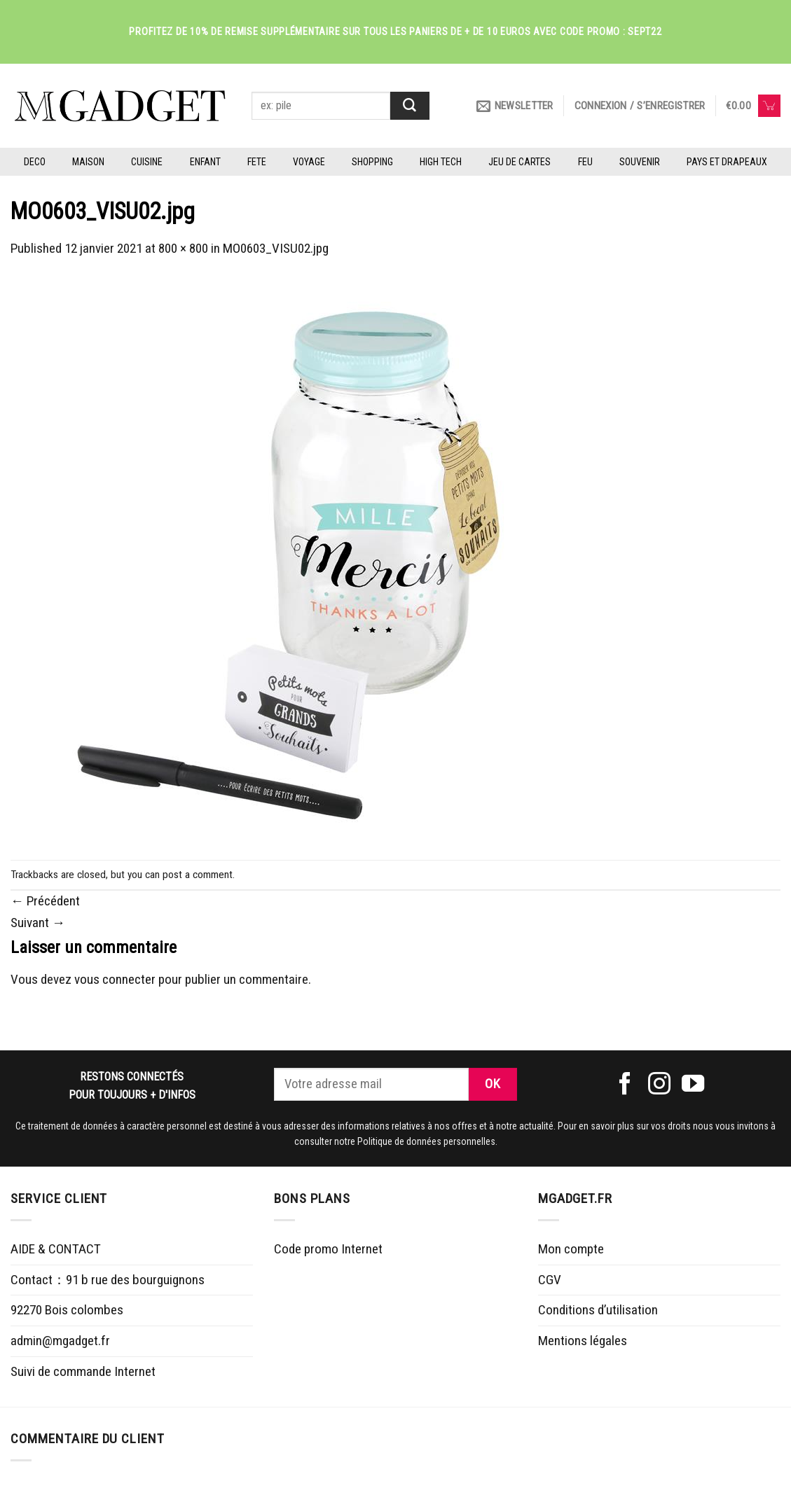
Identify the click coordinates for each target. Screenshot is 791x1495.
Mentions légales (582, 1341)
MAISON (88, 161)
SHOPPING (372, 161)
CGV (549, 1280)
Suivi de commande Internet (83, 1371)
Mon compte (571, 1249)
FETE (256, 161)
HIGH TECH (441, 161)
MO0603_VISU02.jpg (276, 248)
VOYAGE (309, 161)
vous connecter (115, 979)
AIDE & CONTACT (56, 1249)
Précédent (45, 901)
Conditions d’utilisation (598, 1310)
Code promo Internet (328, 1249)
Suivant (38, 923)
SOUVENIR (639, 161)
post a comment (198, 874)
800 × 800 (183, 248)
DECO (35, 161)
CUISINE (147, 161)
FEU (585, 161)
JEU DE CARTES (519, 161)
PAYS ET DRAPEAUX (727, 161)
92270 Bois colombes (67, 1310)
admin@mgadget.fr (60, 1341)
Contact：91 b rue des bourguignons (108, 1280)
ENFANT (205, 161)
